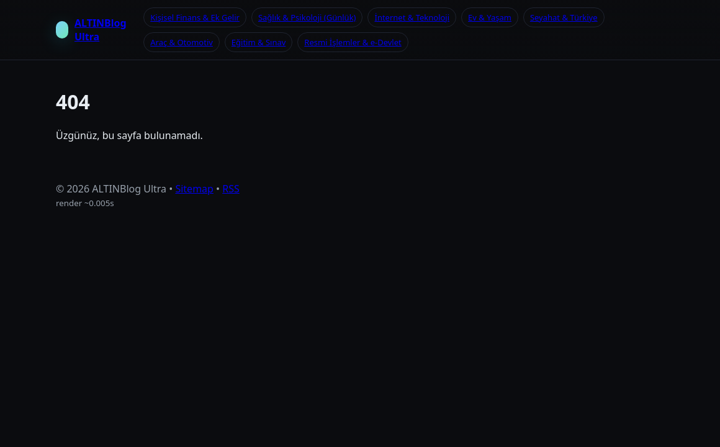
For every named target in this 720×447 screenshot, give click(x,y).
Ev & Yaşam (489, 17)
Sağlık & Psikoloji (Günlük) (307, 17)
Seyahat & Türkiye (564, 17)
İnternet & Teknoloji (411, 17)
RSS (231, 189)
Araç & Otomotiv (181, 42)
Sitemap (194, 189)
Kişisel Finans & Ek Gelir (195, 17)
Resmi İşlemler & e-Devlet (352, 42)
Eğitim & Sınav (259, 42)
